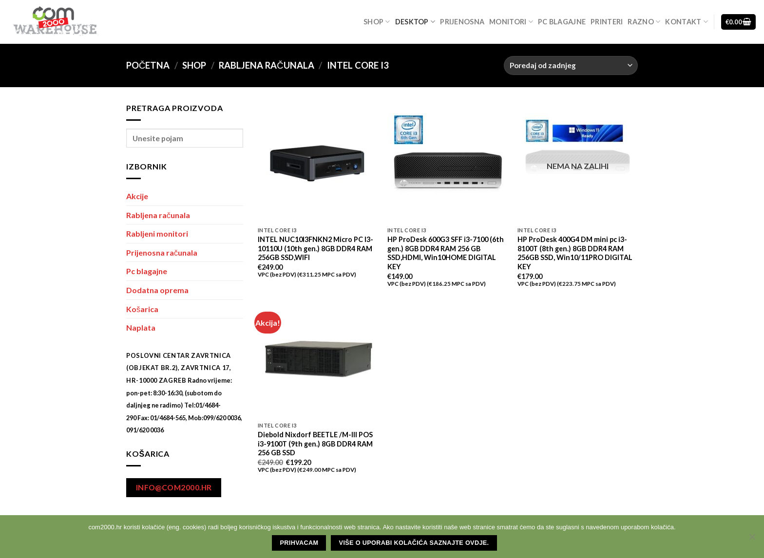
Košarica (142, 309)
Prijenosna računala (161, 252)
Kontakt (686, 21)
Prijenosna (462, 22)
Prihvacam (299, 542)
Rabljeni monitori (157, 233)
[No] (752, 539)
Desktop (415, 21)
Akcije (137, 196)
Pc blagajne (562, 22)
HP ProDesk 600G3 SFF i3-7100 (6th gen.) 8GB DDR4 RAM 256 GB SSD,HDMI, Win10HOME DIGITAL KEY (445, 253)
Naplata (140, 327)
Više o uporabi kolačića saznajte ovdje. (414, 542)
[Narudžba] (571, 65)
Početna (148, 65)
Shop (376, 21)
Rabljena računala (266, 65)
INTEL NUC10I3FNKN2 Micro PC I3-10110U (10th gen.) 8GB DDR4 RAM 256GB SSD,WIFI (315, 248)
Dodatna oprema (157, 290)
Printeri (607, 22)
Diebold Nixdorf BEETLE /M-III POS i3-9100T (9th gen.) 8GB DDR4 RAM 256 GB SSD (315, 443)
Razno (644, 21)
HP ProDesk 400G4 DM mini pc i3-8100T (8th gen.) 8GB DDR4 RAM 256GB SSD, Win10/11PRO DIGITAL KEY (574, 253)
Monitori (511, 21)
